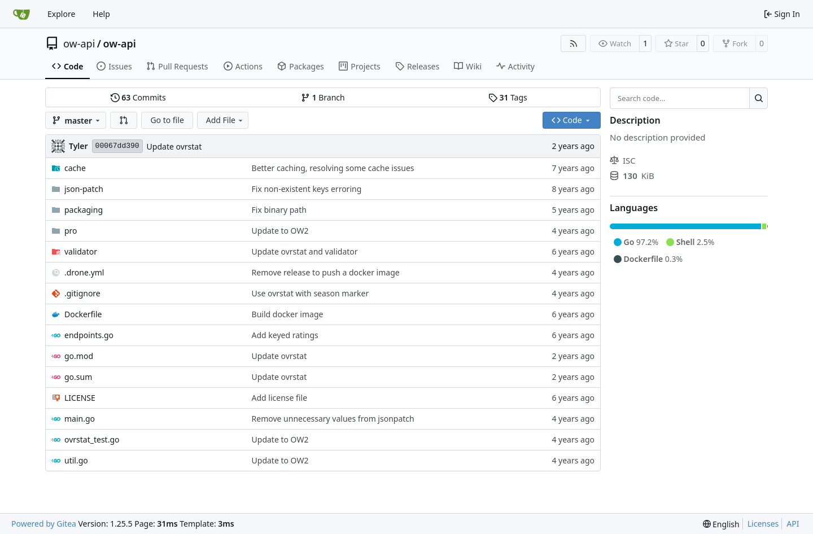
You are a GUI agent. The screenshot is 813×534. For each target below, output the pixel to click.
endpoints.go (88, 335)
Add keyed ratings (285, 335)
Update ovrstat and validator (305, 251)
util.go (76, 460)
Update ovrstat (174, 146)
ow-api (79, 43)
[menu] (721, 524)
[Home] (21, 14)
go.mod (78, 356)
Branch (323, 97)
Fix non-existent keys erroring (307, 188)
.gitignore (82, 293)
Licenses (763, 523)
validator (80, 251)
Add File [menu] (225, 120)
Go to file (166, 120)
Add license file (279, 397)
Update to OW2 (280, 230)
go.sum (78, 376)
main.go (79, 418)
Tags (507, 97)
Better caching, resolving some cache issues (333, 168)
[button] (123, 120)
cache (75, 168)
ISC (623, 160)
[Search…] (758, 98)
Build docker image (288, 314)
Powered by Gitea (43, 523)
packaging (83, 209)
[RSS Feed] (574, 43)
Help (101, 13)
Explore (61, 13)
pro (70, 230)
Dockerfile (83, 314)
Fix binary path (279, 209)
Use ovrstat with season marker (310, 293)
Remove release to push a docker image (326, 272)
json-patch (83, 188)
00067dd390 (117, 146)
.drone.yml (84, 272)
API (792, 523)
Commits (138, 97)
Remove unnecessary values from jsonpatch (333, 418)
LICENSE (79, 397)
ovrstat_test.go (92, 439)
